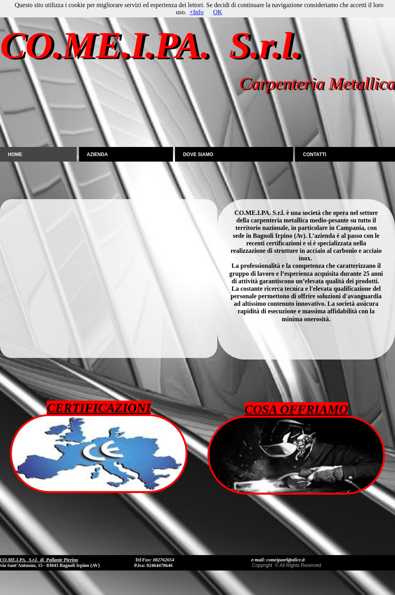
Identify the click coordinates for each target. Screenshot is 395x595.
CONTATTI (314, 154)
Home (15, 154)
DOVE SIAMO (198, 154)
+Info (197, 12)
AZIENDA (97, 154)
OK (217, 12)
